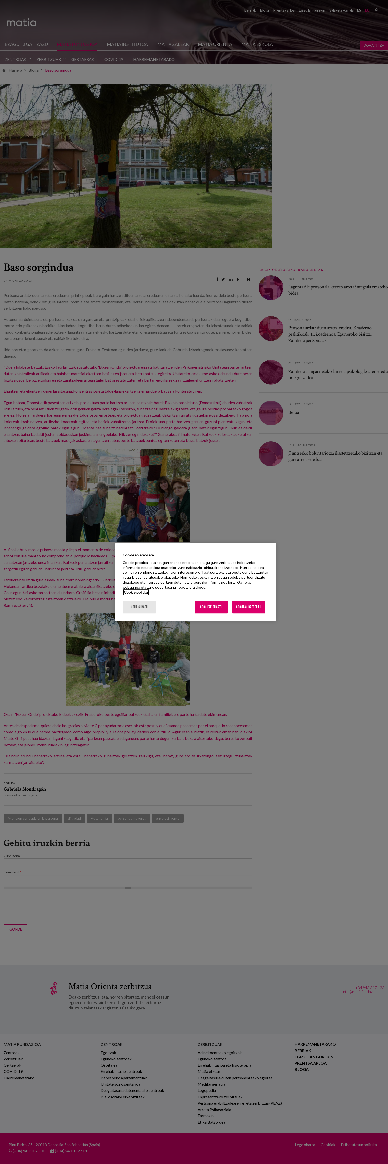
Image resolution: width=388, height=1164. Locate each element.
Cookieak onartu (211, 607)
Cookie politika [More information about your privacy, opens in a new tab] (136, 592)
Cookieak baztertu (248, 607)
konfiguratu (139, 607)
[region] (195, 582)
